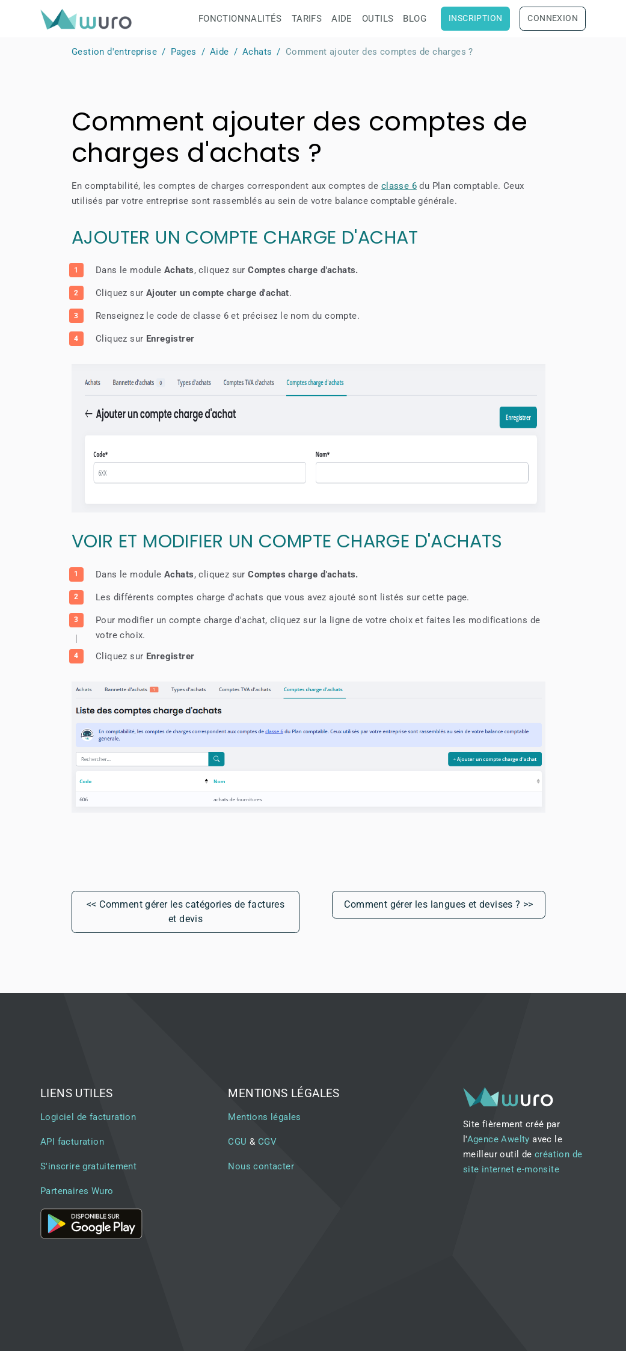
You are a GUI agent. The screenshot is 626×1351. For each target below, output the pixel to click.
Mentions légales (264, 1117)
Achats (257, 51)
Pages (184, 51)
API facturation (72, 1141)
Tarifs (307, 18)
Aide (341, 18)
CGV (267, 1141)
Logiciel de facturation (88, 1117)
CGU (237, 1141)
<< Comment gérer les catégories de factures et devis (185, 912)
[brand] (88, 18)
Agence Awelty (498, 1139)
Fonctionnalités (240, 18)
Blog (414, 18)
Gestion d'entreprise (114, 51)
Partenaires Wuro (76, 1191)
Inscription (475, 18)
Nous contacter (261, 1166)
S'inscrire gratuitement (88, 1166)
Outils (377, 18)
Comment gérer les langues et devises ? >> (438, 904)
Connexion (552, 18)
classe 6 (399, 185)
